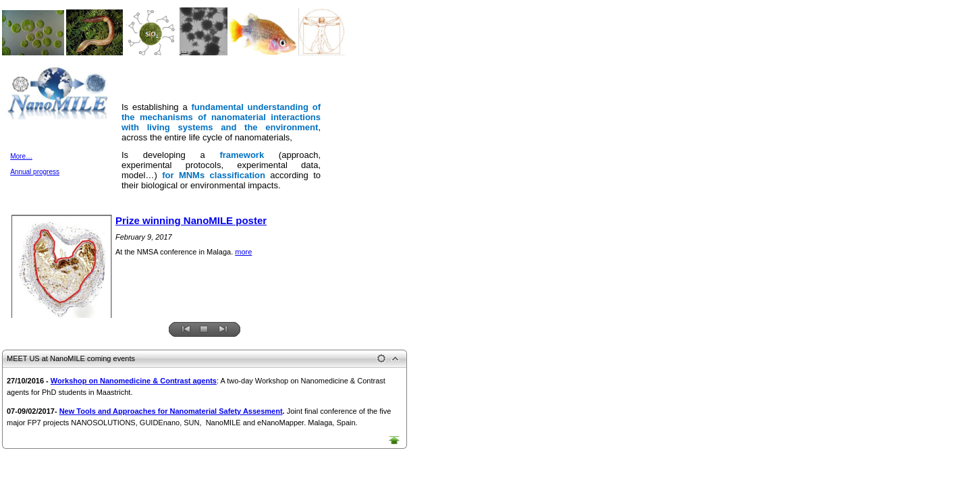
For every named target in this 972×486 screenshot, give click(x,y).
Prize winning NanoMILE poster (191, 220)
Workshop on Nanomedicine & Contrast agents (134, 381)
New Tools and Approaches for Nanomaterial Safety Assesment (171, 411)
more (243, 252)
